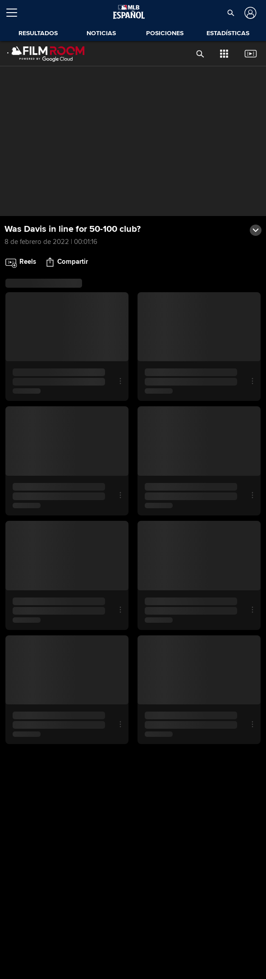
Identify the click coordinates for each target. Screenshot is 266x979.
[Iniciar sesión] (249, 13)
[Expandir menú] (15, 13)
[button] (230, 13)
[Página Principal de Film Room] (46, 53)
